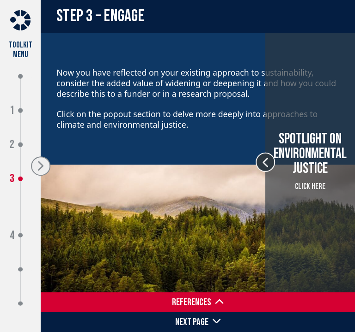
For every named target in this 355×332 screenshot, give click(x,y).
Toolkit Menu (20, 49)
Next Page (191, 322)
